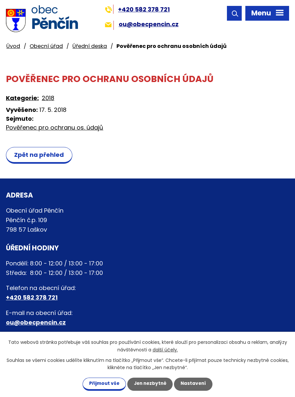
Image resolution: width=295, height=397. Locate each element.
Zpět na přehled (40, 155)
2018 (48, 98)
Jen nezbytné (150, 383)
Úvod (13, 46)
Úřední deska (89, 46)
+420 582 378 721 (137, 9)
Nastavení (196, 383)
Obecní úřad (46, 46)
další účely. (165, 349)
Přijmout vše (101, 383)
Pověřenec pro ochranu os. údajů (54, 127)
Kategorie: (22, 98)
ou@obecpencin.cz (141, 24)
